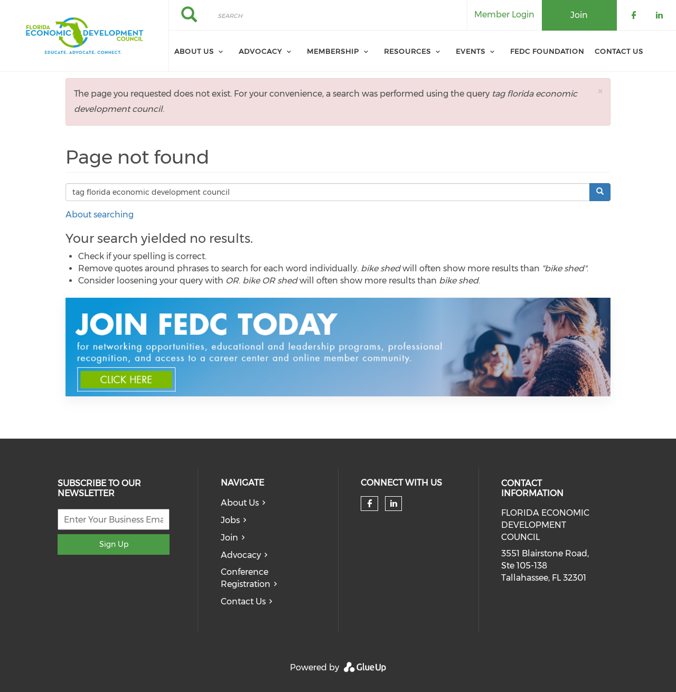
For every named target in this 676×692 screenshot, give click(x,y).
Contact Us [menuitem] (619, 51)
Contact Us (243, 601)
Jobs (230, 520)
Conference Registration (245, 578)
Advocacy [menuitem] (260, 51)
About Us (240, 503)
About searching (99, 215)
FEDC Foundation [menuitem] (547, 51)
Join (229, 538)
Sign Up (113, 544)
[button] (600, 91)
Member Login (504, 15)
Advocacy (241, 555)
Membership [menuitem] (333, 51)
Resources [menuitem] (407, 51)
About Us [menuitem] (194, 51)
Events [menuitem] (470, 51)
